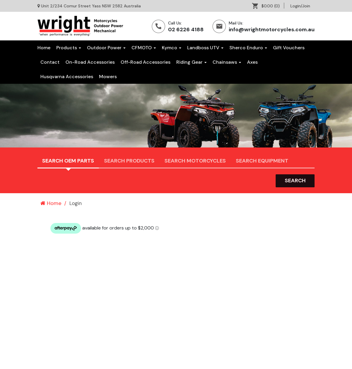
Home (43, 48)
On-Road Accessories (90, 62)
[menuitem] (268, 6)
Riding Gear (191, 62)
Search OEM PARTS (68, 160)
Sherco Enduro (248, 48)
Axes (252, 62)
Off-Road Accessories (145, 62)
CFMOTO (143, 48)
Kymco (171, 48)
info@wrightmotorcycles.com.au (272, 29)
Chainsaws (227, 62)
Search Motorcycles (195, 160)
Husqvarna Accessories (66, 76)
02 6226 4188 (186, 29)
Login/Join (300, 6)
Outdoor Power (106, 48)
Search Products (129, 160)
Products (68, 48)
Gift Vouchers (289, 48)
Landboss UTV (205, 48)
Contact (50, 62)
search (295, 180)
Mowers (108, 76)
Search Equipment (262, 160)
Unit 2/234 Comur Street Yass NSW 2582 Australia (91, 6)
